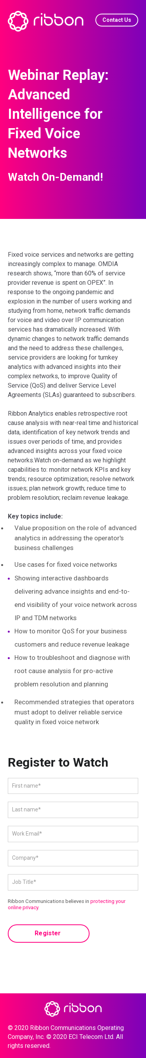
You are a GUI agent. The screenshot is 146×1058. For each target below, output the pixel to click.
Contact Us (116, 20)
